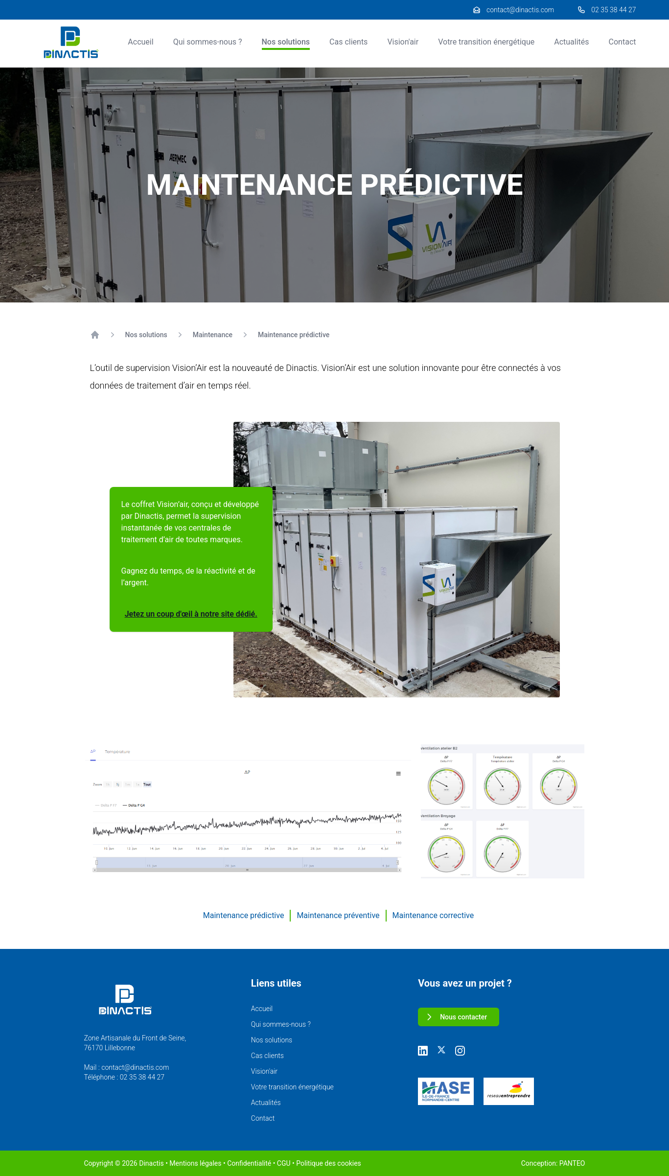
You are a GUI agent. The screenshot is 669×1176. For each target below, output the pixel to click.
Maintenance (212, 335)
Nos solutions (286, 41)
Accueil (140, 41)
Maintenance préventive (338, 915)
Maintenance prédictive (293, 335)
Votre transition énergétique (486, 41)
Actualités (571, 41)
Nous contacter (455, 1017)
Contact (622, 41)
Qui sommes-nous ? (207, 41)
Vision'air (402, 41)
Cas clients (348, 41)
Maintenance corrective (433, 915)
